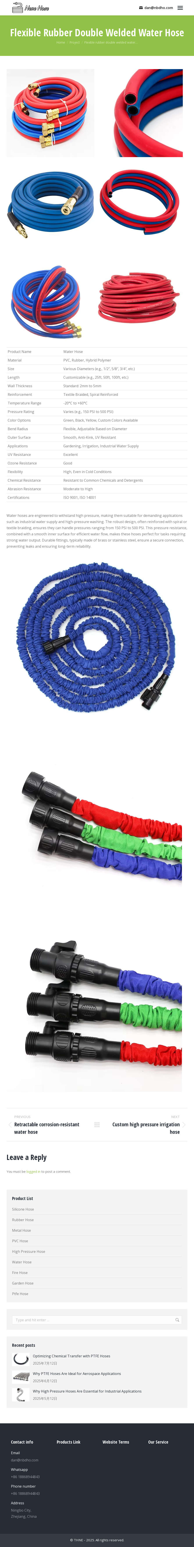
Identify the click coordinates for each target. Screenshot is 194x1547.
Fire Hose (20, 1272)
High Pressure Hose (28, 1251)
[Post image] (21, 1359)
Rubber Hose (23, 1219)
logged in (33, 1171)
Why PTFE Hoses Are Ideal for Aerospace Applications (77, 1373)
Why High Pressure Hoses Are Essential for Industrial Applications (87, 1391)
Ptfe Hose (20, 1293)
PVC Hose (20, 1241)
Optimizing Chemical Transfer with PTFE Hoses (71, 1356)
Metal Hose (21, 1230)
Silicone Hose (23, 1209)
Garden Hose (23, 1283)
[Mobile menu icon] (180, 8)
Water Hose (22, 1262)
